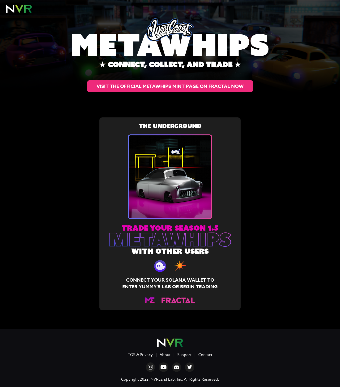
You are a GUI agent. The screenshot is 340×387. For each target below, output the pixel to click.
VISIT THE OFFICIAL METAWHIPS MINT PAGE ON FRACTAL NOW (170, 86)
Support (184, 355)
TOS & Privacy (140, 355)
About (165, 355)
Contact (205, 355)
